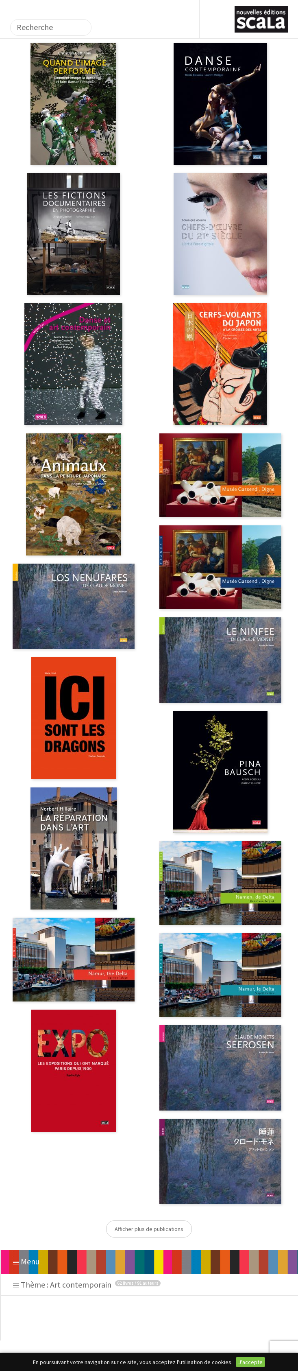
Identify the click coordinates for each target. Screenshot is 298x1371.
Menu (26, 1261)
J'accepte (250, 1362)
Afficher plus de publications (149, 1229)
